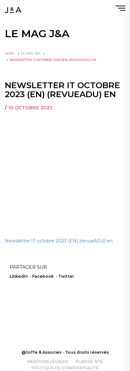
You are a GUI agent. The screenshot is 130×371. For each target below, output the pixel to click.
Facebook (43, 276)
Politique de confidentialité (65, 368)
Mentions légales (47, 361)
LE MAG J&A (31, 53)
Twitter (66, 276)
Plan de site (89, 361)
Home (10, 53)
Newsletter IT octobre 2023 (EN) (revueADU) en (59, 241)
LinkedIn (19, 276)
